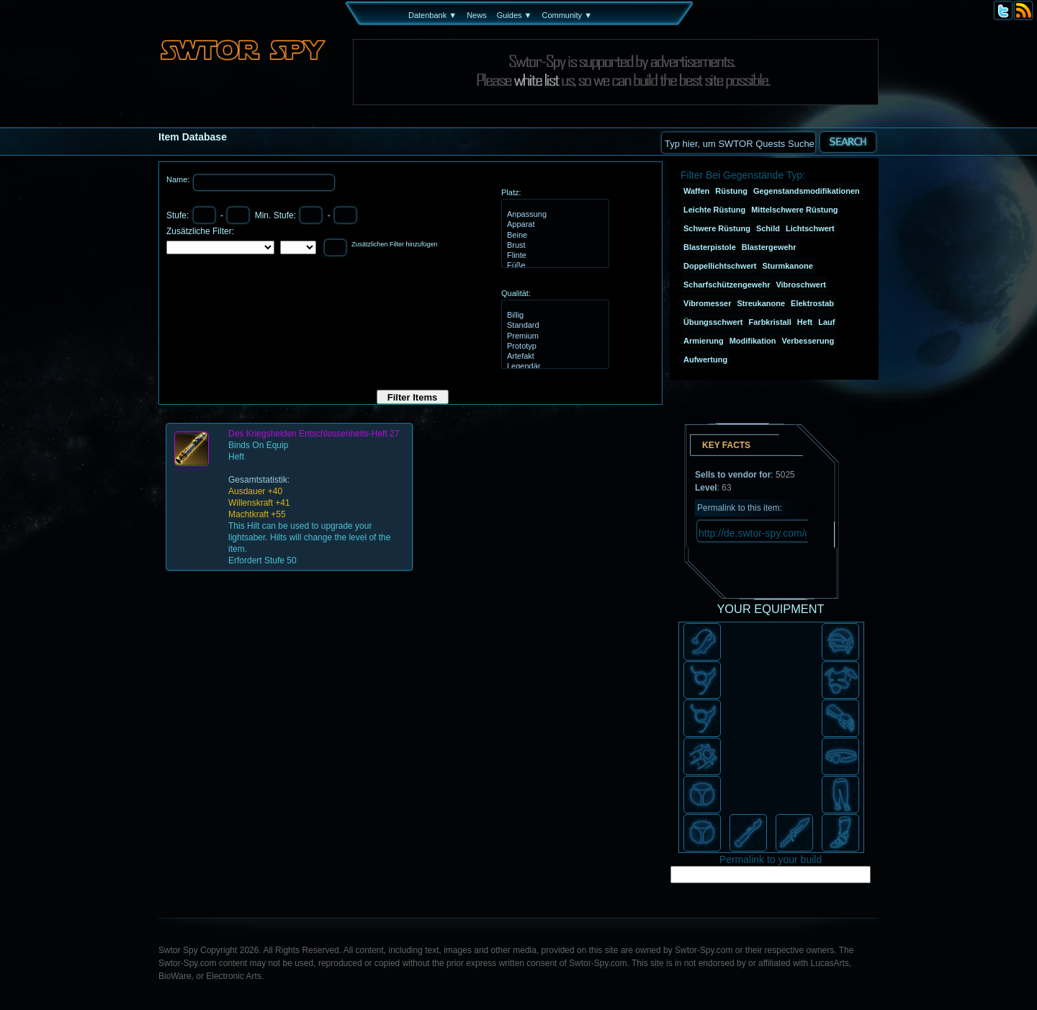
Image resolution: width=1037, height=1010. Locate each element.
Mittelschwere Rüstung (794, 209)
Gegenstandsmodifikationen (806, 191)
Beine (553, 236)
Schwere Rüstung (716, 228)
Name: (179, 179)
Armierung (703, 340)
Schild (768, 228)
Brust (553, 246)
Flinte (553, 256)
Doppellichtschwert (719, 266)
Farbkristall (770, 322)
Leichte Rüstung (714, 209)
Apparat (553, 225)
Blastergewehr (769, 247)
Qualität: (516, 293)
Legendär (553, 367)
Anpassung (553, 215)
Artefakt (553, 357)
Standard (553, 326)
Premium (553, 336)
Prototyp (553, 346)
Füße (553, 266)
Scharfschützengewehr (726, 284)
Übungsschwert (713, 322)
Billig (553, 315)
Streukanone (761, 303)
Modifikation (753, 340)
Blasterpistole (709, 247)
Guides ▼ (514, 15)
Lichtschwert (810, 228)
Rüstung (731, 191)
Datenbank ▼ (432, 15)
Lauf (826, 322)
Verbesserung (807, 340)
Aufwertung (705, 359)
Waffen (696, 191)
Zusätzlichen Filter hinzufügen (394, 244)
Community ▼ (567, 15)
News (477, 15)
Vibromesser (707, 303)
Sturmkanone (787, 266)
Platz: (511, 192)
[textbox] (738, 142)
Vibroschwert (801, 284)
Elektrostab (812, 303)
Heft (804, 322)
